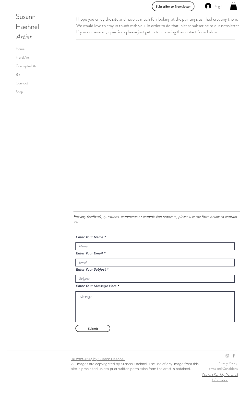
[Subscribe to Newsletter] (173, 6)
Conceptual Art (27, 66)
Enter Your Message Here (96, 286)
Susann (26, 17)
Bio (18, 74)
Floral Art (22, 57)
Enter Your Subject (91, 269)
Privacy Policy (227, 363)
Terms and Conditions (222, 368)
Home (20, 49)
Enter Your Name (89, 237)
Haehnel (27, 27)
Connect (22, 83)
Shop (19, 91)
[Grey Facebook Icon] (233, 356)
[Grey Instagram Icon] (227, 356)
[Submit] (92, 328)
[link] (233, 6)
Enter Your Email (89, 253)
